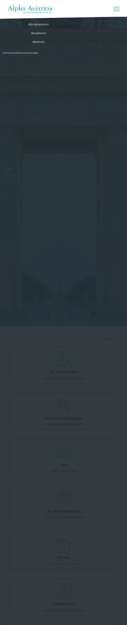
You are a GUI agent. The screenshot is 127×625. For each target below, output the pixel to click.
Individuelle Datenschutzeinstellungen (20, 52)
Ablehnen (39, 42)
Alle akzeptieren (38, 24)
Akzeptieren (38, 33)
